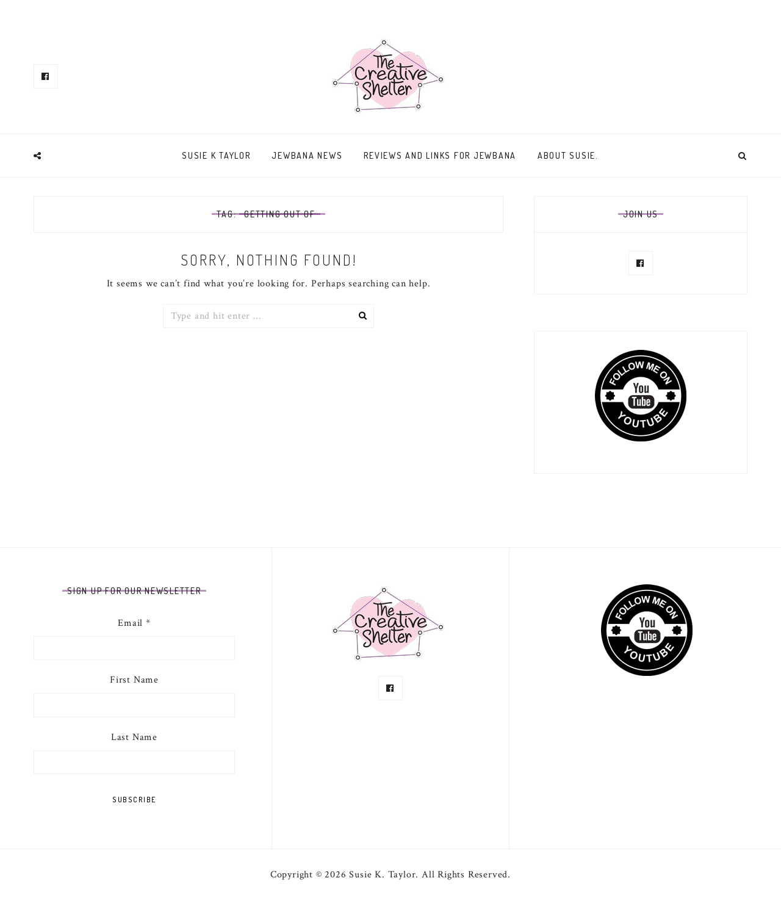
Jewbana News (307, 155)
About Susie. (568, 155)
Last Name (134, 737)
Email (134, 623)
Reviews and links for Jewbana (440, 155)
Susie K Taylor (216, 155)
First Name (134, 679)
